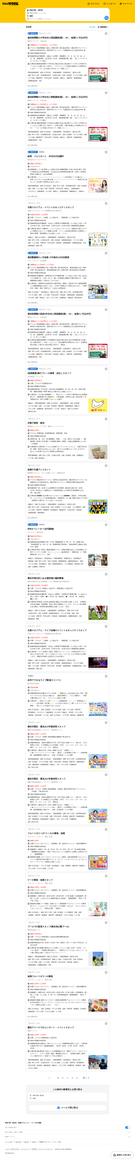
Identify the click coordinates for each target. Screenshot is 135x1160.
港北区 (34, 1142)
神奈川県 (18, 1142)
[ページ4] (72, 1078)
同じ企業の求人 (33, 86)
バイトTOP (8, 1142)
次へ (85, 1078)
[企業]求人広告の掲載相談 (63, 1149)
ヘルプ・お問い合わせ (12, 1149)
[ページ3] (67, 1078)
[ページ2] (63, 1078)
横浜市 (26, 1142)
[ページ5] (77, 1078)
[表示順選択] (103, 27)
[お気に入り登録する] (106, 33)
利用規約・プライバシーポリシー (42, 1149)
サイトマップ (25, 1149)
